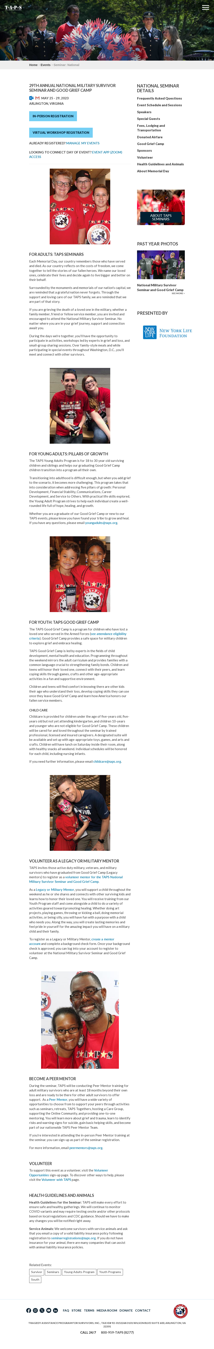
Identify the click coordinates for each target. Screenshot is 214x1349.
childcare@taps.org (107, 761)
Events (46, 65)
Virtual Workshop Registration (61, 132)
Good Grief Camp (150, 144)
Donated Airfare (150, 137)
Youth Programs (110, 1272)
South (35, 1279)
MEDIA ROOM (107, 1310)
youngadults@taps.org (101, 523)
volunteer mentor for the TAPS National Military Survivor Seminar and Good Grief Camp (76, 879)
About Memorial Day (153, 171)
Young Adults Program (79, 1272)
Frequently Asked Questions (159, 98)
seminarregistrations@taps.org (73, 1238)
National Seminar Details (158, 88)
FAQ (66, 1310)
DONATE (126, 1310)
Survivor (36, 1272)
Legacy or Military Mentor (55, 889)
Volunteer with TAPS (56, 1179)
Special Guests (148, 119)
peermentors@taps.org (85, 1148)
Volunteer (145, 157)
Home (33, 65)
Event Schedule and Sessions (159, 105)
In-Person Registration (53, 116)
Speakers (144, 112)
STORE (76, 1310)
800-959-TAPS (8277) (117, 1332)
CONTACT (143, 1310)
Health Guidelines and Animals (160, 164)
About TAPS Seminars (161, 217)
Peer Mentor (58, 1099)
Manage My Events (82, 143)
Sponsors (144, 150)
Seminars (53, 1272)
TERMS (89, 1310)
